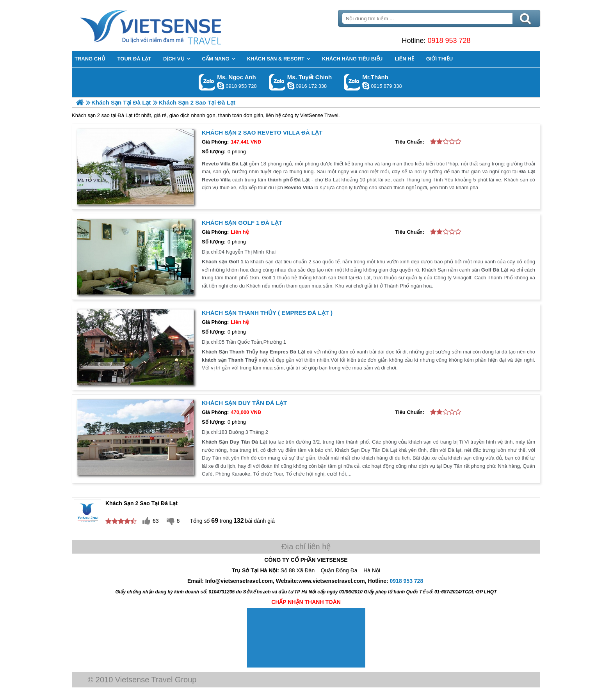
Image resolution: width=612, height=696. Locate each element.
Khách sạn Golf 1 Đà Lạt (242, 222)
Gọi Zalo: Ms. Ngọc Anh (207, 82)
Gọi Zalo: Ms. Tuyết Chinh (277, 82)
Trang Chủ (170, 25)
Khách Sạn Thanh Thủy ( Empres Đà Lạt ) (267, 312)
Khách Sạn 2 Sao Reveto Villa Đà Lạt (262, 132)
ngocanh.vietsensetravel (220, 86)
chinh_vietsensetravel (291, 86)
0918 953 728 (448, 40)
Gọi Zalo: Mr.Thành (352, 82)
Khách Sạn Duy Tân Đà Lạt (244, 402)
